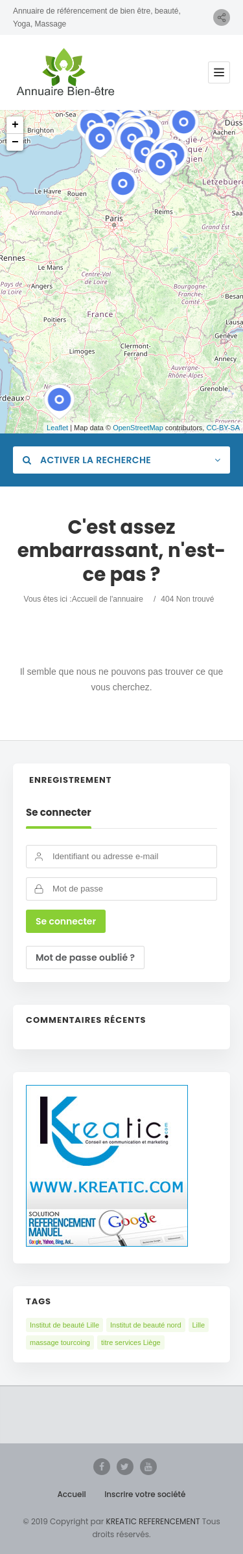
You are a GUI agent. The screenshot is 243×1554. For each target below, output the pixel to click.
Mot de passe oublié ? (85, 957)
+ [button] (15, 125)
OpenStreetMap (138, 428)
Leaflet (57, 428)
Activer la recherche (87, 460)
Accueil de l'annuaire (107, 599)
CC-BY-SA (223, 428)
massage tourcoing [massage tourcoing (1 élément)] (60, 1342)
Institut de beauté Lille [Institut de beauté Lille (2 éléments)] (64, 1325)
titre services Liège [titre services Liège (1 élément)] (131, 1342)
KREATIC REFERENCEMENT (152, 1521)
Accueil (72, 1494)
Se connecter (58, 812)
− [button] (15, 142)
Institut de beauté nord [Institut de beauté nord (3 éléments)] (145, 1325)
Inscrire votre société (144, 1494)
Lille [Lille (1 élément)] (198, 1325)
